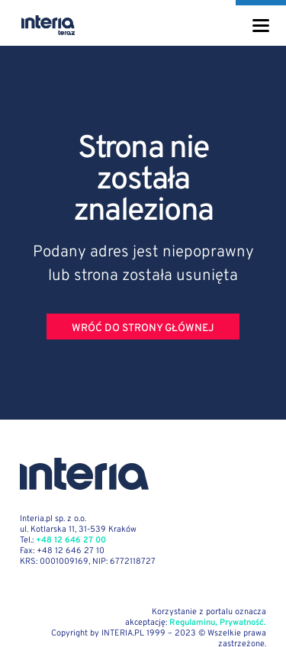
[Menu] (260, 26)
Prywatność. (243, 622)
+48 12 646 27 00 (71, 540)
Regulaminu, (193, 622)
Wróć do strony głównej (143, 328)
